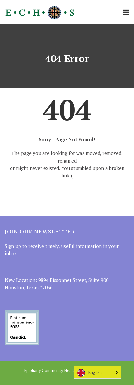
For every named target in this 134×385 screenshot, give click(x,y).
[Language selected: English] (97, 372)
